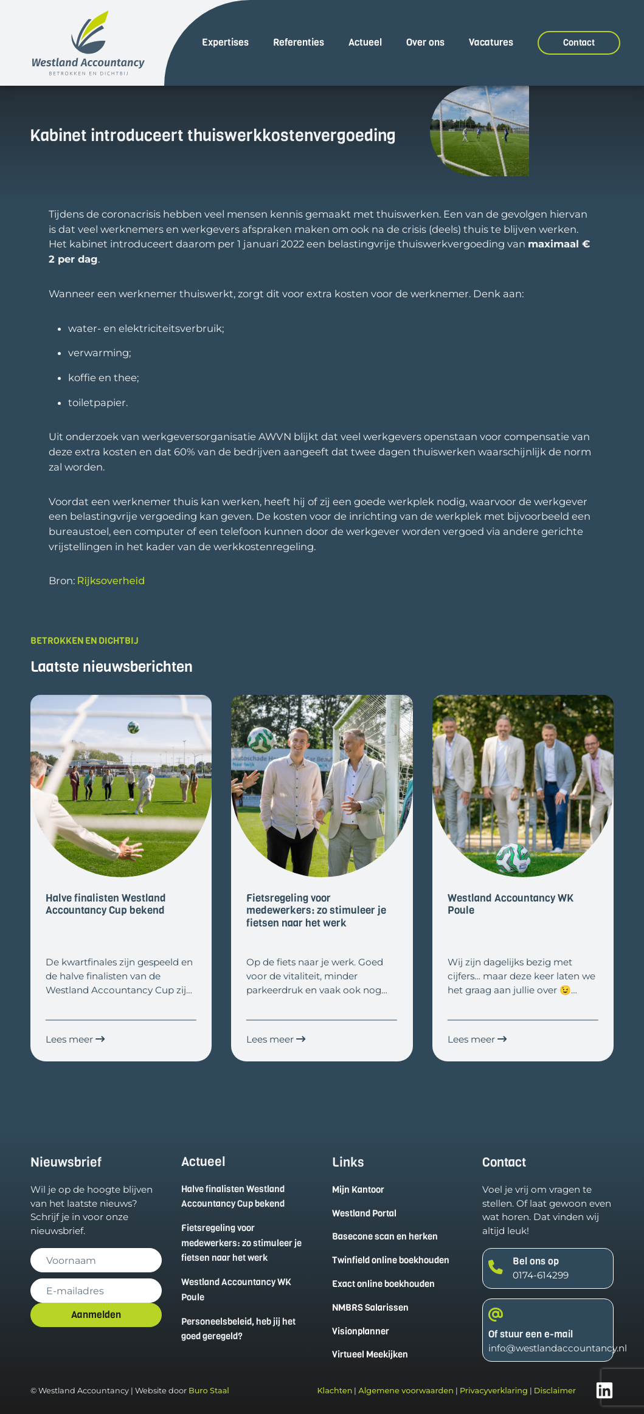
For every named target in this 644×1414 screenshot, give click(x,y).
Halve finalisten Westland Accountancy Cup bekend (233, 1196)
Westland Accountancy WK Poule (236, 1290)
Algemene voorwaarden (406, 1390)
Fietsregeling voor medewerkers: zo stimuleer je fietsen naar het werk (241, 1243)
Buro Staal (209, 1390)
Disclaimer (555, 1390)
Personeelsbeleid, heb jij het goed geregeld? (238, 1329)
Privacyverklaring (494, 1390)
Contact (579, 42)
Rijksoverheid (111, 580)
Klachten (334, 1390)
